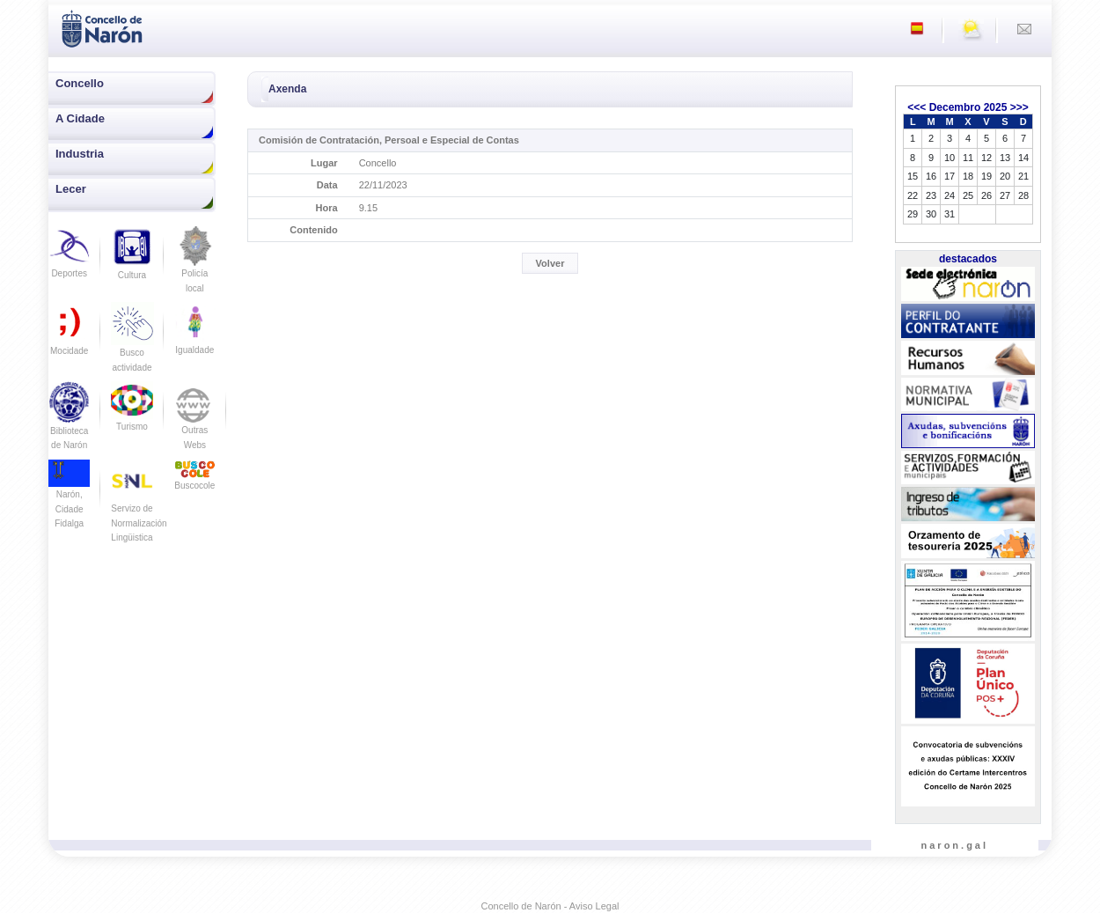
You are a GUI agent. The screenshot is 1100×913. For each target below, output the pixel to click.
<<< (916, 107)
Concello (79, 83)
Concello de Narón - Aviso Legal (550, 906)
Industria (79, 153)
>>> (1019, 107)
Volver (550, 263)
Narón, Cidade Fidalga (69, 498)
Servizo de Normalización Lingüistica (138, 508)
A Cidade (80, 118)
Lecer (70, 188)
